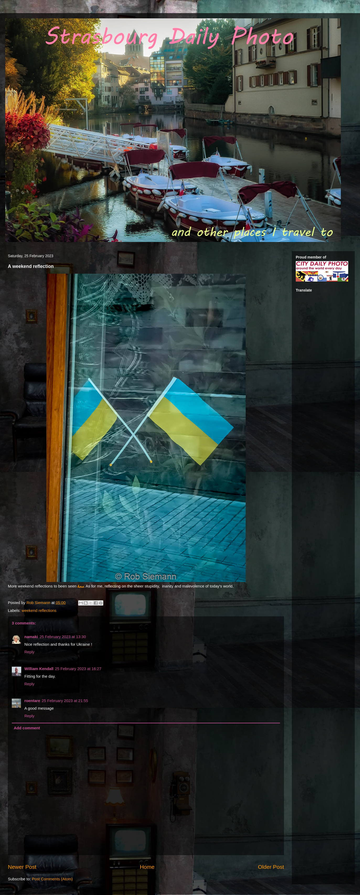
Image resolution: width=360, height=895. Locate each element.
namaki (31, 636)
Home (147, 867)
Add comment (27, 728)
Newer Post (22, 867)
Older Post (271, 867)
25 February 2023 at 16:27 (78, 668)
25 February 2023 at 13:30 (63, 636)
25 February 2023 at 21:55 (65, 700)
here (81, 586)
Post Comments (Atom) (52, 879)
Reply (29, 652)
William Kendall (38, 668)
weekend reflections (39, 610)
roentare (32, 700)
